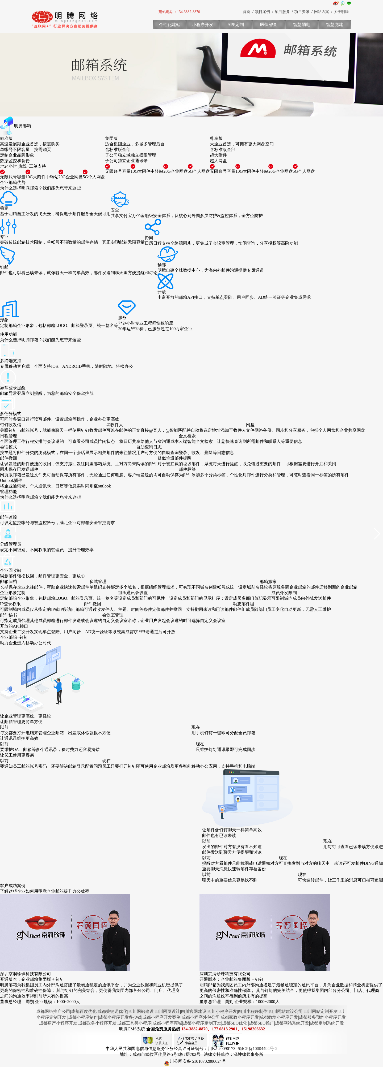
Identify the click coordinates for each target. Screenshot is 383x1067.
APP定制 (235, 24)
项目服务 (282, 12)
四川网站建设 (141, 1011)
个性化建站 (169, 24)
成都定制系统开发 (327, 1023)
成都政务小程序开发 (97, 1023)
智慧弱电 (301, 24)
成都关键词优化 (112, 1011)
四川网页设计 (167, 1011)
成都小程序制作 (83, 1017)
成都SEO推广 (261, 1023)
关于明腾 (341, 12)
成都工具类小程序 (134, 1023)
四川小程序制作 (253, 1011)
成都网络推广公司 (53, 1011)
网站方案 (321, 12)
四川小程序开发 (222, 1011)
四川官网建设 (193, 1011)
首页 (246, 12)
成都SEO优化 (234, 1023)
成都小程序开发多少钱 (120, 1017)
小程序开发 (202, 24)
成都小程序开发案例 (161, 1017)
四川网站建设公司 (286, 1011)
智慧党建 (334, 24)
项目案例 (262, 12)
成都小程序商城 (167, 1023)
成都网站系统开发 (292, 1023)
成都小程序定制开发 (202, 1023)
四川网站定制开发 (320, 1011)
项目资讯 (301, 12)
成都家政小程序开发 (239, 1017)
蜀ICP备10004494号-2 (257, 1048)
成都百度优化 (84, 1011)
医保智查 (268, 24)
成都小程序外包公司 (200, 1017)
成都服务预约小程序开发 (322, 1017)
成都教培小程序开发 (279, 1017)
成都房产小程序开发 (58, 1023)
